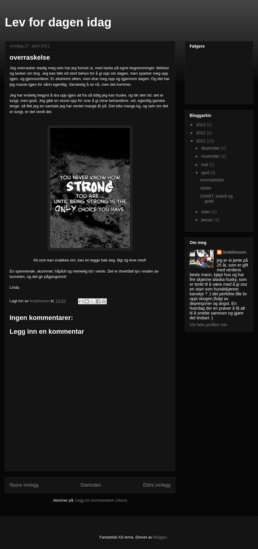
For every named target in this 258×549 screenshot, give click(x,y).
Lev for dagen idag (58, 22)
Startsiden (90, 485)
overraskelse (212, 180)
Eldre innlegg (156, 485)
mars (206, 211)
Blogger (159, 537)
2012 (201, 132)
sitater (206, 188)
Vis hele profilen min (208, 324)
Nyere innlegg (24, 485)
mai (205, 164)
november (211, 156)
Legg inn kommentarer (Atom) (101, 500)
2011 (201, 141)
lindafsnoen (235, 252)
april (205, 172)
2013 (201, 124)
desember (211, 148)
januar (207, 219)
